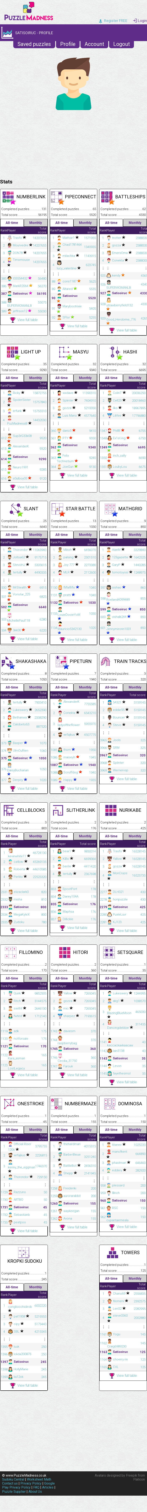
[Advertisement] (73, 143)
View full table (24, 320)
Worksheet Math (39, 1479)
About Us (35, 1492)
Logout (121, 44)
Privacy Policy (30, 1483)
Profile (67, 44)
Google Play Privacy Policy (28, 1485)
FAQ (36, 1487)
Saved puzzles (34, 44)
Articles (47, 1487)
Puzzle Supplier (14, 1492)
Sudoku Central (13, 1479)
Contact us (10, 1483)
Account (94, 44)
